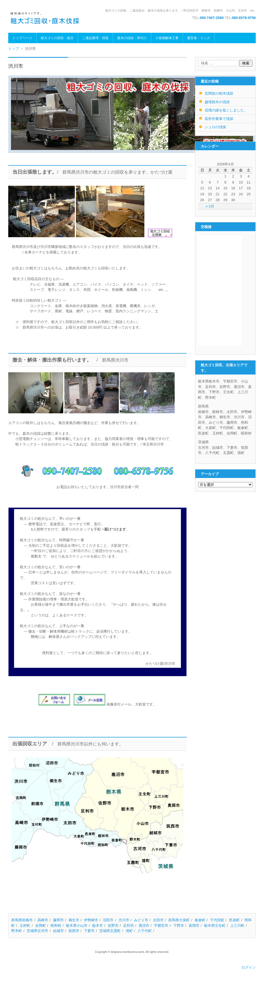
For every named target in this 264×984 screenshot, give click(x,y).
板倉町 (200, 920)
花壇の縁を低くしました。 (226, 110)
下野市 (178, 925)
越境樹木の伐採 (217, 102)
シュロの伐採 (215, 127)
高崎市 (42, 920)
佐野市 (113, 925)
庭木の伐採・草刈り (132, 38)
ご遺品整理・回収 (95, 38)
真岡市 (194, 925)
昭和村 (56, 925)
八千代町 (145, 931)
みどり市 (141, 920)
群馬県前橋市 (22, 920)
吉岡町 (40, 925)
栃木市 (97, 925)
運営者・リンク (198, 38)
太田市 (158, 920)
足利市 (128, 925)
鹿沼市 (144, 925)
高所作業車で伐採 (219, 119)
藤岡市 (58, 920)
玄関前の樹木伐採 (219, 93)
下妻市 (89, 931)
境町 (129, 931)
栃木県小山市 (76, 925)
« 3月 (210, 206)
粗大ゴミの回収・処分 (57, 38)
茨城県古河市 (37, 931)
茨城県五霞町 (110, 931)
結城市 (58, 931)
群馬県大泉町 (179, 920)
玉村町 (25, 925)
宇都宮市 (161, 925)
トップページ (22, 38)
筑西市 (73, 931)
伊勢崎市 (91, 920)
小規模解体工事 (166, 38)
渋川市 (124, 920)
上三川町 (237, 925)
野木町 (16, 931)
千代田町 (217, 920)
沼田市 (108, 920)
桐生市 (73, 920)
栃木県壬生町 (215, 925)
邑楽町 (234, 920)
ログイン (248, 967)
